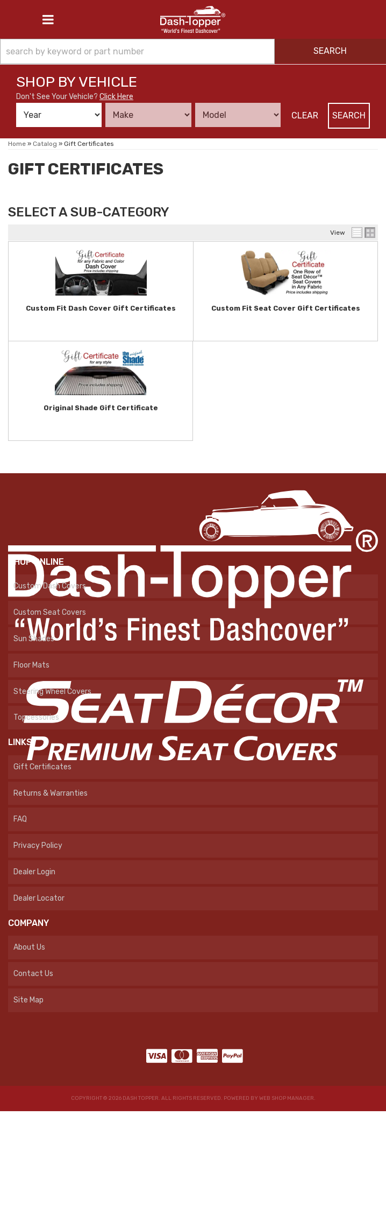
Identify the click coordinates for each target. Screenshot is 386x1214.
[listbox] (59, 115)
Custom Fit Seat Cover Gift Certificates (285, 308)
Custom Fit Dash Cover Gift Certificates (101, 308)
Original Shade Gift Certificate (101, 408)
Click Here (116, 96)
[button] (193, 51)
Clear (304, 115)
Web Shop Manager (286, 1098)
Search (349, 115)
